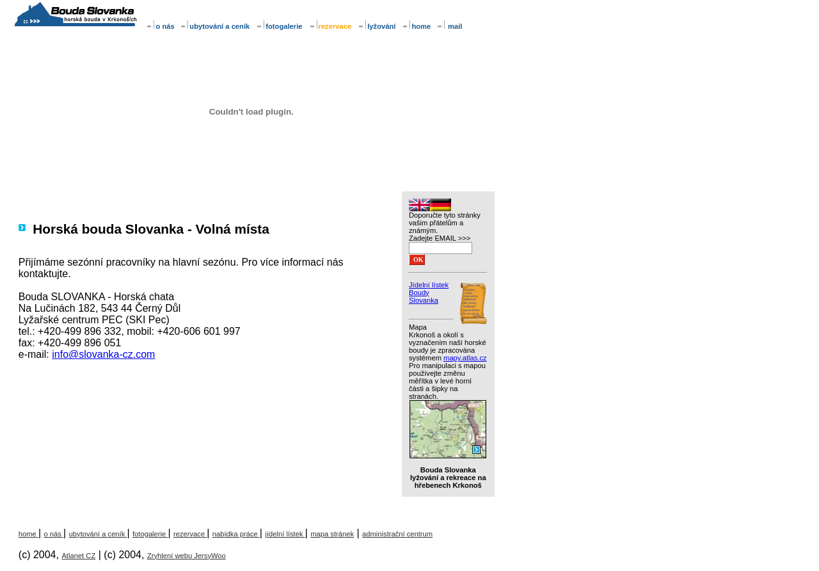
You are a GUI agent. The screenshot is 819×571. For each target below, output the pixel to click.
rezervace (190, 534)
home (417, 26)
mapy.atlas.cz (465, 358)
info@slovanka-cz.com (103, 354)
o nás (161, 26)
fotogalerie (279, 26)
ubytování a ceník (215, 26)
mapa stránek (332, 534)
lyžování (376, 26)
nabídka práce (236, 534)
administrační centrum (397, 534)
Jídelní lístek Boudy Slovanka (429, 292)
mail (449, 26)
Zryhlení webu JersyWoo (186, 555)
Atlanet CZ (78, 555)
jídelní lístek (285, 534)
